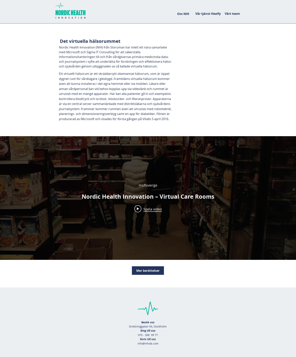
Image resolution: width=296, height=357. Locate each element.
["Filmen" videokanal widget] (148, 198)
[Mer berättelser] (148, 270)
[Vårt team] (232, 13)
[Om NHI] (183, 14)
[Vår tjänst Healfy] (208, 13)
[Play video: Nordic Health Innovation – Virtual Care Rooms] (148, 209)
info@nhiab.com (148, 343)
